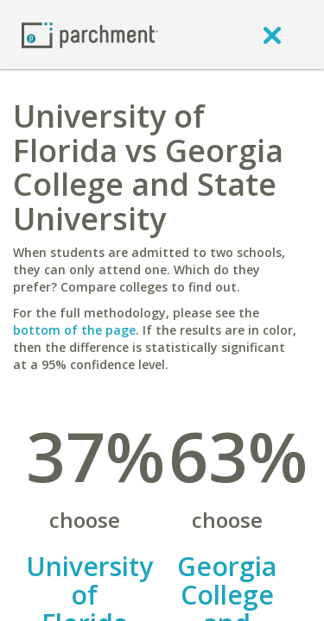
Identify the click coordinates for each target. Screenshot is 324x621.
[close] (272, 34)
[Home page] (90, 34)
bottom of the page (74, 330)
